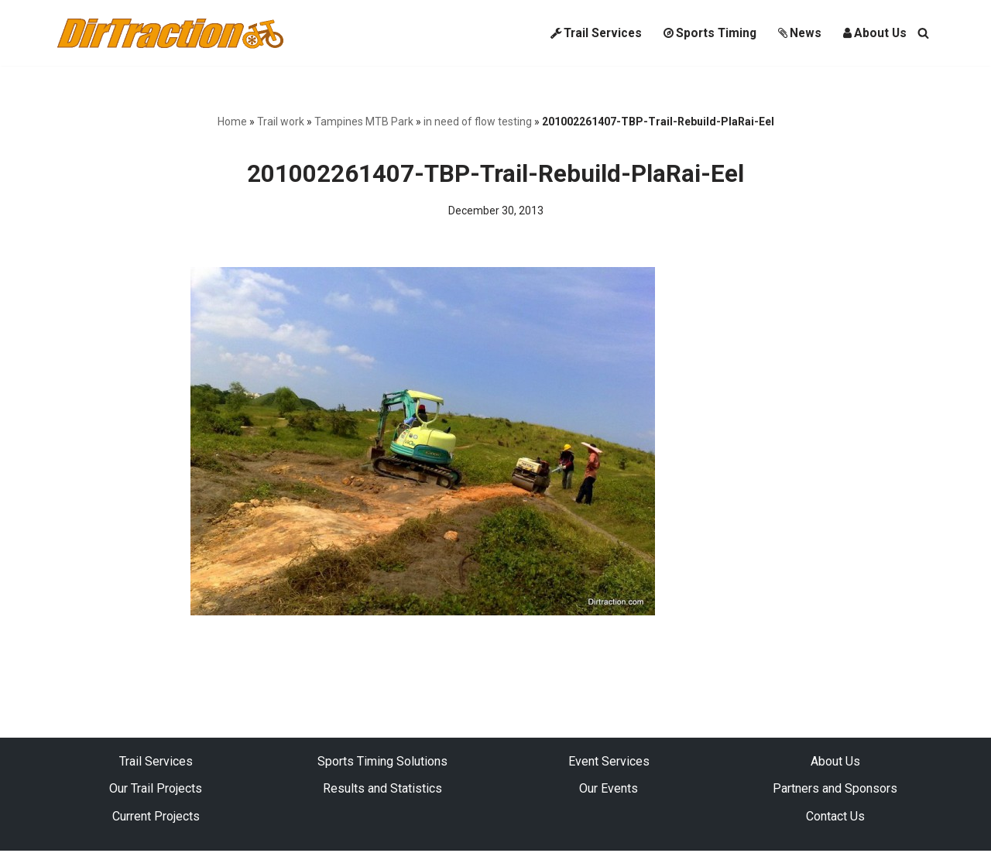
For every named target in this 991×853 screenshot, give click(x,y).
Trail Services (588, 33)
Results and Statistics (382, 790)
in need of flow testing (477, 121)
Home (232, 121)
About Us (874, 33)
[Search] (923, 33)
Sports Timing (706, 33)
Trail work (280, 121)
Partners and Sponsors (835, 790)
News (798, 33)
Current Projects (156, 817)
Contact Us (835, 817)
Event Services (609, 762)
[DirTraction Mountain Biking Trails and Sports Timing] (170, 33)
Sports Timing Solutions (382, 762)
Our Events (608, 790)
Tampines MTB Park (363, 121)
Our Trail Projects (155, 790)
